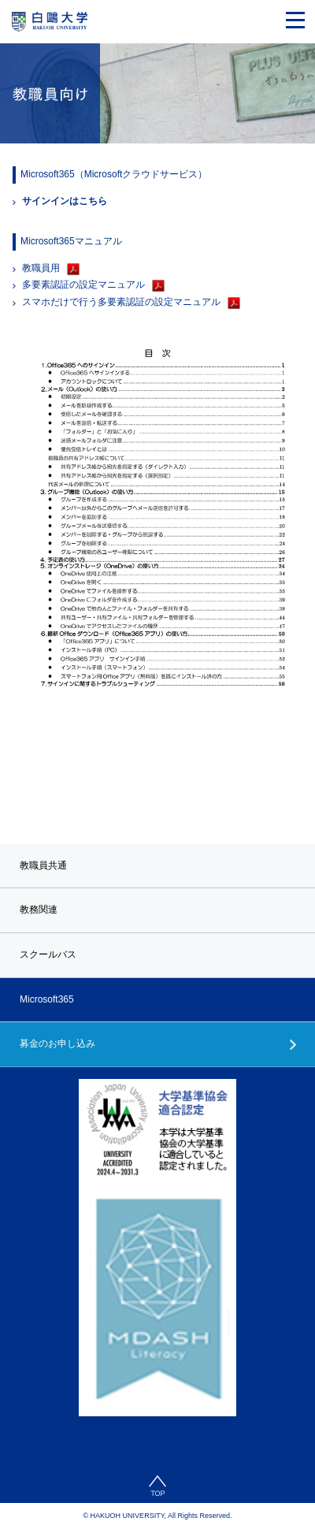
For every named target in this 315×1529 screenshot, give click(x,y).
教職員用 (41, 267)
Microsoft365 (47, 999)
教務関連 (38, 909)
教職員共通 (43, 865)
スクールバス (48, 954)
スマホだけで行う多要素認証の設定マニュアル (121, 301)
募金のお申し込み (57, 1043)
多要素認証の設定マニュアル (83, 284)
